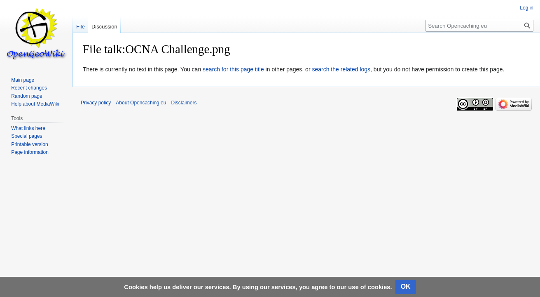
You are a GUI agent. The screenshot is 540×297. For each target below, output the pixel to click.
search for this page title (233, 69)
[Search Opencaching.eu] (479, 26)
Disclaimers (183, 103)
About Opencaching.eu (141, 103)
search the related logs (341, 69)
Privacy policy (96, 103)
